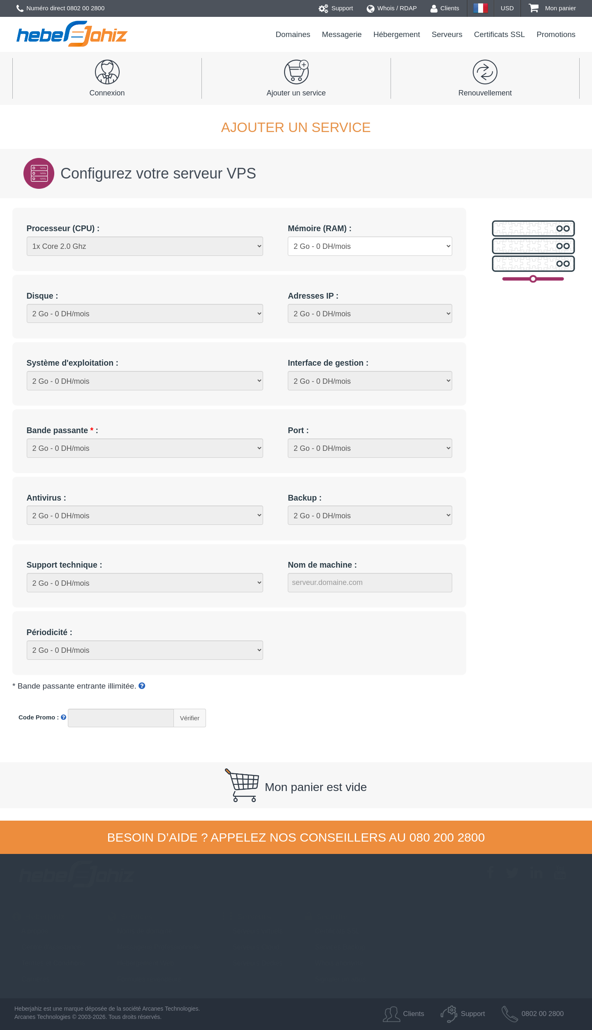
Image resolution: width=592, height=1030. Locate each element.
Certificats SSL (499, 34)
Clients (444, 8)
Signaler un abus (335, 979)
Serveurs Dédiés (253, 963)
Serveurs (447, 34)
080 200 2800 (447, 837)
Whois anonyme (334, 963)
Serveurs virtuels (253, 931)
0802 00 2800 (86, 8)
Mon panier (552, 8)
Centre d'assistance (46, 947)
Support (336, 8)
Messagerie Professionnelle (154, 947)
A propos (30, 931)
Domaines (293, 34)
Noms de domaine (140, 931)
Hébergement (396, 34)
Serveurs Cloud (251, 947)
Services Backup (335, 947)
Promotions (556, 34)
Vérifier (190, 718)
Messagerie (342, 34)
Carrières (30, 979)
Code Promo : (42, 717)
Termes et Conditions (48, 963)
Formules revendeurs (144, 979)
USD (507, 8)
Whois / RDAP (392, 8)
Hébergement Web (141, 963)
